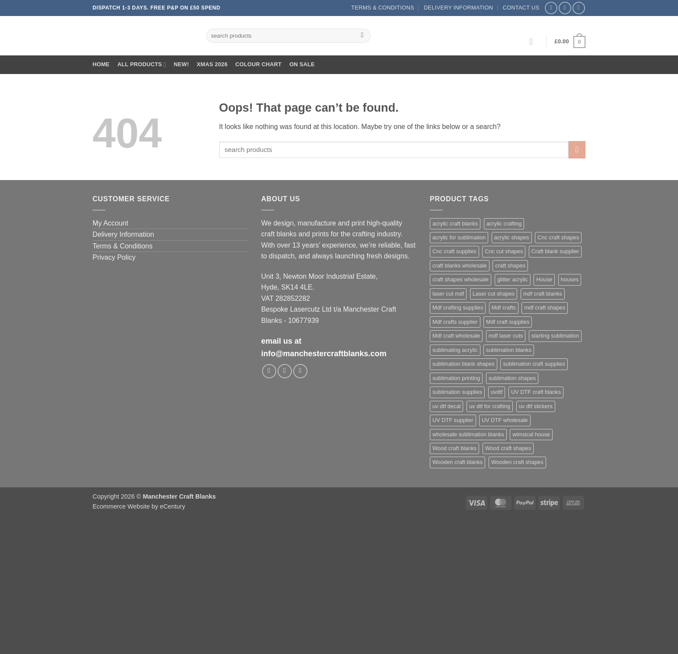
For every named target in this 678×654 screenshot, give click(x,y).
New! (181, 64)
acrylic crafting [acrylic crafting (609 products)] (504, 223)
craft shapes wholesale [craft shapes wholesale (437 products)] (460, 279)
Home (101, 64)
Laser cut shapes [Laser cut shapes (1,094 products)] (494, 293)
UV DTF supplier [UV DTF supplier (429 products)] (452, 420)
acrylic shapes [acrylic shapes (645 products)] (511, 237)
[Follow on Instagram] (565, 8)
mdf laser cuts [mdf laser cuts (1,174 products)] (506, 335)
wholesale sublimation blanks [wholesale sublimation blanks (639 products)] (468, 434)
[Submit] (362, 36)
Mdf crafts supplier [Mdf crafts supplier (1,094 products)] (455, 322)
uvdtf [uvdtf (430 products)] (497, 392)
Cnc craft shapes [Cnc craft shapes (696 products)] (558, 237)
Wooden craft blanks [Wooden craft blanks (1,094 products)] (457, 462)
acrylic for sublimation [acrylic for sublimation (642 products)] (459, 237)
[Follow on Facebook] (551, 8)
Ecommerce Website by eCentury (139, 506)
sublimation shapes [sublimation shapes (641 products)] (512, 378)
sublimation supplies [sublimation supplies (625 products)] (457, 392)
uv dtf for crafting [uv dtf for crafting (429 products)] (489, 406)
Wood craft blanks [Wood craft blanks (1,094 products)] (454, 448)
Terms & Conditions (382, 7)
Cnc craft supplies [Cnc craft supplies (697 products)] (454, 251)
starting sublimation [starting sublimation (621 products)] (555, 335)
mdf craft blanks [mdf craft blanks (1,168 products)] (542, 293)
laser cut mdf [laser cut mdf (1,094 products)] (448, 293)
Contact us (521, 7)
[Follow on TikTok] (578, 8)
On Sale (302, 64)
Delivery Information (458, 7)
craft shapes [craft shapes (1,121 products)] (510, 265)
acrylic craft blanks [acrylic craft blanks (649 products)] (455, 223)
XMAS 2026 (212, 64)
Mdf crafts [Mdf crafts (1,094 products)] (504, 307)
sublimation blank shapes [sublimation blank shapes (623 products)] (463, 364)
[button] (534, 41)
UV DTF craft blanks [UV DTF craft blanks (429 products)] (536, 392)
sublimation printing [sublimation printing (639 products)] (456, 378)
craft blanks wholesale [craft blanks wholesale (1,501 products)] (459, 265)
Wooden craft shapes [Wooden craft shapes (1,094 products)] (517, 462)
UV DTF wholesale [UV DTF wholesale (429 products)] (505, 420)
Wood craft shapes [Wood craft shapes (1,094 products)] (508, 448)
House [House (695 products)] (544, 279)
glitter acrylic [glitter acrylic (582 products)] (512, 279)
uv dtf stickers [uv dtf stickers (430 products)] (536, 406)
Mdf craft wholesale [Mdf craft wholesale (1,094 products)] (456, 335)
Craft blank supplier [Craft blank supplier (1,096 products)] (555, 251)
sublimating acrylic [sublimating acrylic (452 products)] (455, 350)
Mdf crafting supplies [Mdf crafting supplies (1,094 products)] (457, 307)
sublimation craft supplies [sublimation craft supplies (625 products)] (534, 364)
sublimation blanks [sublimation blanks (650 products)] (508, 350)
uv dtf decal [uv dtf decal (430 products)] (446, 406)
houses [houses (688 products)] (570, 279)
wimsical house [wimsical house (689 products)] (531, 434)
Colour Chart (258, 64)
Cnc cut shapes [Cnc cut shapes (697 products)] (504, 251)
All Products (141, 65)
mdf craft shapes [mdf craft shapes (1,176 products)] (544, 307)
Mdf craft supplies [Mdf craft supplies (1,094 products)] (507, 322)
